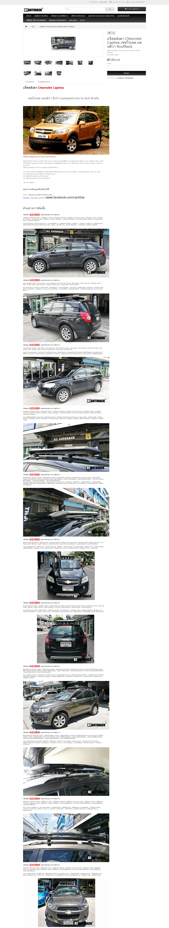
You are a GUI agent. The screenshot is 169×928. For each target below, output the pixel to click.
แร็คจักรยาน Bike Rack (78, 16)
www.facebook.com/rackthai (65, 197)
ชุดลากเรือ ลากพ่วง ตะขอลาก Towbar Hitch (101, 16)
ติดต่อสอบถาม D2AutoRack (57, 20)
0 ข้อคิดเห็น (120, 78)
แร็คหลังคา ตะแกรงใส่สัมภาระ (59, 16)
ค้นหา (33, 27)
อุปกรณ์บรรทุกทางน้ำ (123, 16)
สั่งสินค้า (126, 73)
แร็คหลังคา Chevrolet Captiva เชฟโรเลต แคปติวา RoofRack (56, 27)
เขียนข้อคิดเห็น (129, 78)
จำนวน (109, 63)
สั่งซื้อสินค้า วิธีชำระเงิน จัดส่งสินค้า (36, 20)
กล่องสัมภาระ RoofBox (41, 16)
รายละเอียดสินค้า (29, 82)
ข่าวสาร (82, 20)
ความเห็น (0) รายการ (44, 82)
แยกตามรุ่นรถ (73, 20)
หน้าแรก (28, 16)
